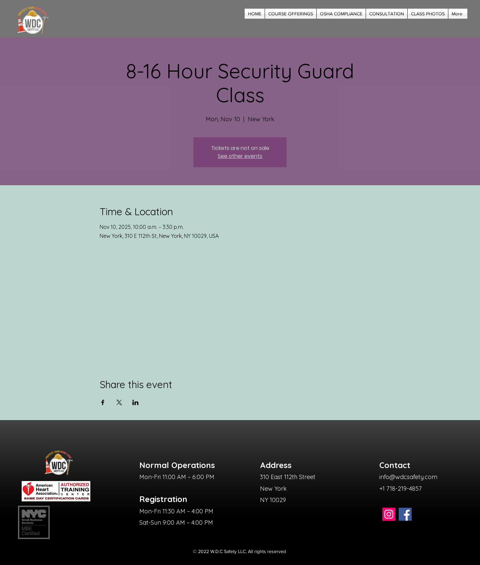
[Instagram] (388, 514)
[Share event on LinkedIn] (135, 402)
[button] (290, 14)
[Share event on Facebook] (103, 402)
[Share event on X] (119, 402)
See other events (240, 156)
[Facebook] (405, 514)
